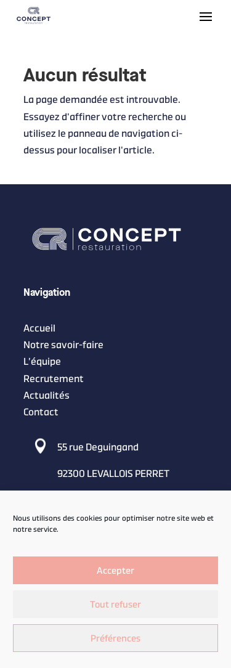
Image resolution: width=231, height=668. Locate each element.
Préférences (115, 638)
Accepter (115, 570)
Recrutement (53, 378)
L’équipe (42, 362)
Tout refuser (115, 604)
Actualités (46, 395)
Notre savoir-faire (63, 344)
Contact (41, 411)
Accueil (39, 328)
